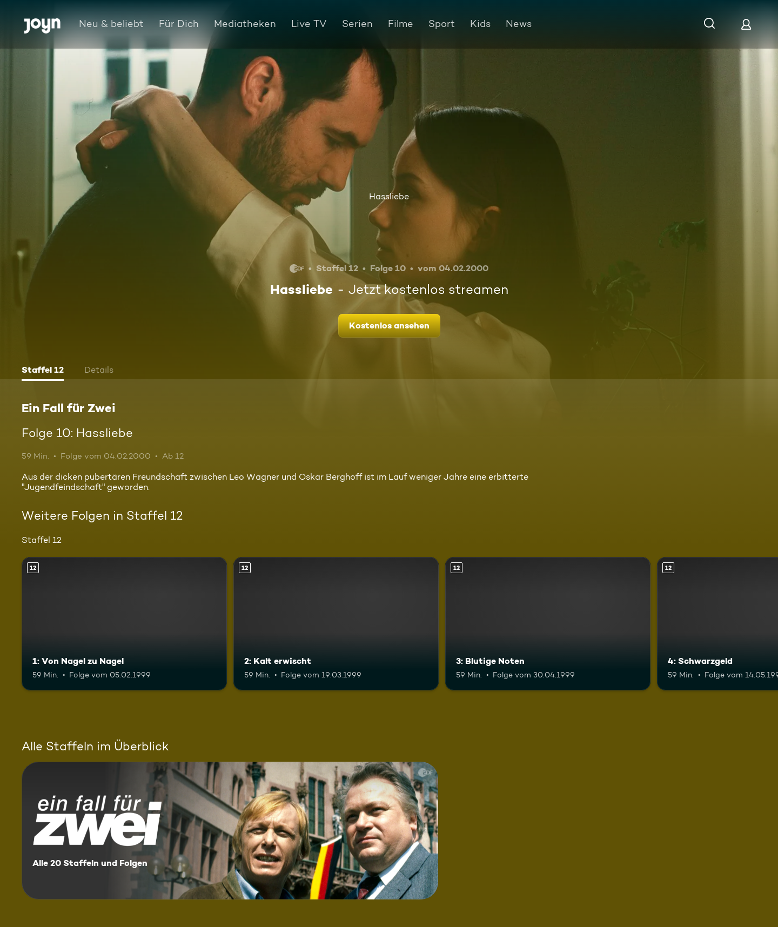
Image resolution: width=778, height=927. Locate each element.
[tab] (42, 371)
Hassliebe (389, 196)
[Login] (746, 24)
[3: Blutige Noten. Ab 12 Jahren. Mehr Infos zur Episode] (547, 623)
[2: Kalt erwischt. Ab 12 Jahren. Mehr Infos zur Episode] (336, 623)
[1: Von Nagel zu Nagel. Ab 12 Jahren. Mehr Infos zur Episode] (124, 623)
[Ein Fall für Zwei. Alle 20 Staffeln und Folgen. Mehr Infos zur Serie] (230, 830)
